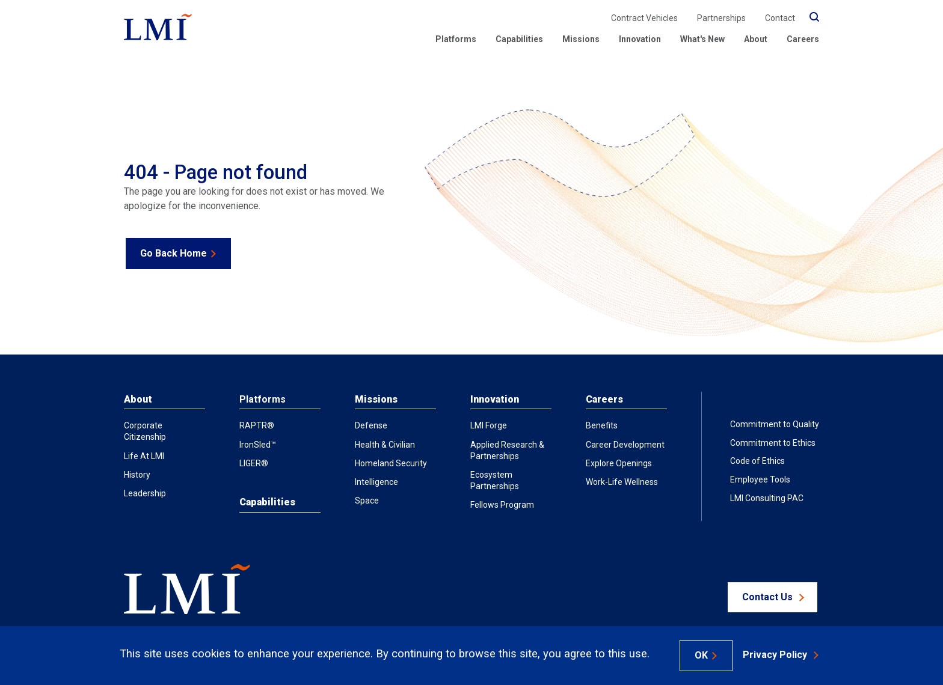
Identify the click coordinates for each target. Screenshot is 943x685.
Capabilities (519, 39)
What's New (702, 39)
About (755, 39)
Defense (371, 425)
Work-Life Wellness (622, 482)
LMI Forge (488, 425)
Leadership (145, 493)
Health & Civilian (385, 444)
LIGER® (253, 463)
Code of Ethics (757, 461)
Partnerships (721, 18)
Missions (376, 399)
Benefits (602, 425)
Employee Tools (760, 479)
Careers (803, 39)
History (137, 475)
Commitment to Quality (774, 424)
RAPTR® (256, 425)
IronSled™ (257, 444)
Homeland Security (391, 463)
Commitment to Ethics (773, 443)
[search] (814, 17)
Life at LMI (144, 456)
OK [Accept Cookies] (701, 655)
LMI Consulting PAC (766, 498)
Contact (780, 18)
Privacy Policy (775, 654)
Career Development (625, 444)
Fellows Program (502, 505)
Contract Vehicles (644, 18)
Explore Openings (619, 463)
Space (367, 500)
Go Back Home (173, 253)
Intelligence (376, 482)
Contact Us (767, 597)
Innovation (640, 39)
